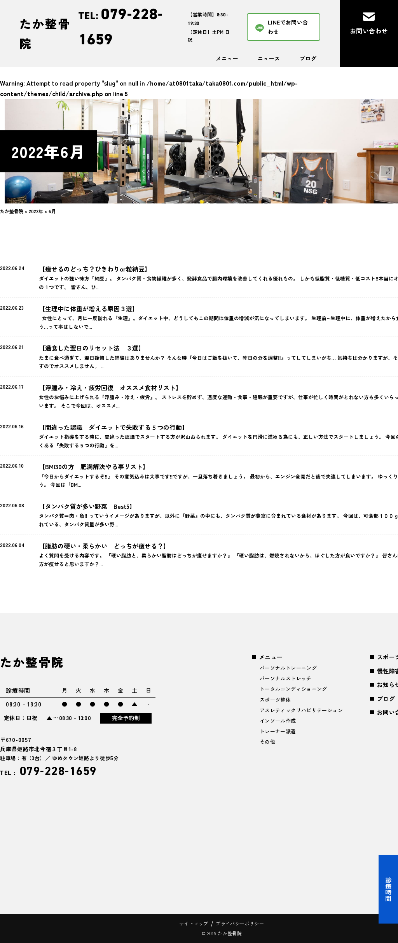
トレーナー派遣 (278, 731)
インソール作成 (278, 720)
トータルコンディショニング (293, 688)
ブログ (308, 58)
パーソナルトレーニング (288, 667)
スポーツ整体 (275, 699)
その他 (267, 741)
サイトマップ (193, 923)
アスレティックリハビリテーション (301, 710)
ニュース (269, 58)
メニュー (227, 58)
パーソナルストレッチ (286, 678)
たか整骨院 (45, 33)
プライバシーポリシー (240, 923)
